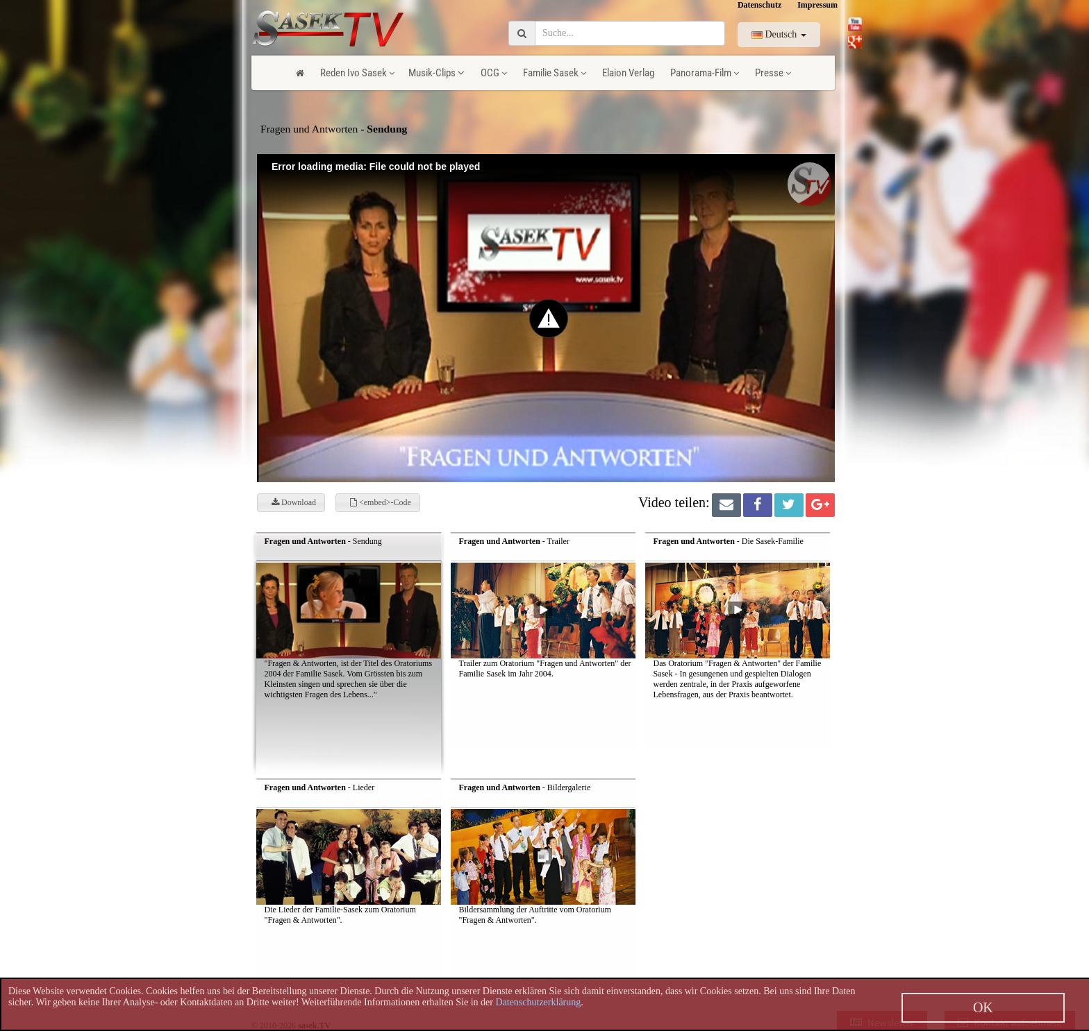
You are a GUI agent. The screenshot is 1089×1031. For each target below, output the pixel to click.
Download (294, 502)
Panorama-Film (704, 73)
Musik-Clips (436, 73)
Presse (773, 73)
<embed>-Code (380, 502)
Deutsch (778, 34)
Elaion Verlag (628, 73)
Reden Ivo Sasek (357, 73)
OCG (494, 73)
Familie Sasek (554, 73)
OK (983, 1007)
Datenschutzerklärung (538, 1002)
